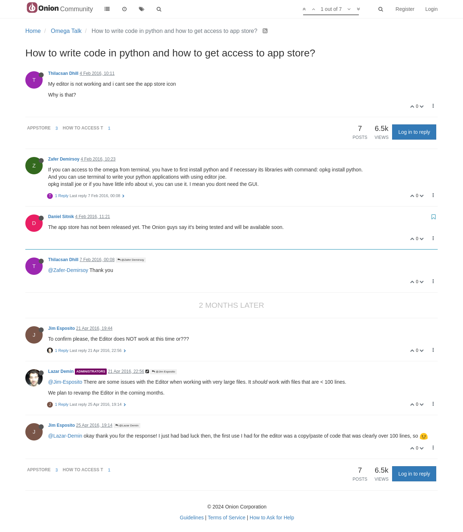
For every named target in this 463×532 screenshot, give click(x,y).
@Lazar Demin (127, 425)
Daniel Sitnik (61, 216)
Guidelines (192, 517)
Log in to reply (414, 132)
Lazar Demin (61, 371)
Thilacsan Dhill (63, 73)
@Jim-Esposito (65, 382)
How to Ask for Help (272, 517)
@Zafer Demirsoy (131, 259)
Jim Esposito (61, 328)
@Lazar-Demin (65, 436)
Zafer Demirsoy (64, 159)
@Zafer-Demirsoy (68, 270)
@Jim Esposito (163, 371)
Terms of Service (226, 517)
